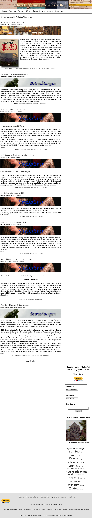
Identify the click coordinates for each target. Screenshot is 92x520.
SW (60, 509)
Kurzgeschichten (28, 509)
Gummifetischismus (74, 509)
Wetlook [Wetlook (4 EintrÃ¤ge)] (82, 485)
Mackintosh (11, 181)
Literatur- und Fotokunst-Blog (40, 5)
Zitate (20, 509)
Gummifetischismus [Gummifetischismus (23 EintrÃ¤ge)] (75, 468)
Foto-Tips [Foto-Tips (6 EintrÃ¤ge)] (80, 459)
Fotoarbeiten (13, 509)
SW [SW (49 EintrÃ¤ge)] (80, 481)
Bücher (43, 509)
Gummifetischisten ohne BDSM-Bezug (16, 259)
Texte (27, 497)
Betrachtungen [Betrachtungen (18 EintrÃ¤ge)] (79, 448)
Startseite (21, 497)
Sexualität (30, 149)
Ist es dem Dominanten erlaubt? (13, 109)
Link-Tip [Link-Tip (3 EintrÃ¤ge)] (83, 474)
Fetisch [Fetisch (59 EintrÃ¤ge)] (73, 458)
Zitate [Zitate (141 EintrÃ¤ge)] (73, 488)
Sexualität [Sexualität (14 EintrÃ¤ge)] (73, 482)
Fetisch (56, 509)
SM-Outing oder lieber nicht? (12, 193)
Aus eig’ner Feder (35, 497)
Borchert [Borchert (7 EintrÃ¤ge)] (71, 452)
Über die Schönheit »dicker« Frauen (14, 305)
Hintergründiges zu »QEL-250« (12, 22)
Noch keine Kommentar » (50, 68)
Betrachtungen (14, 68)
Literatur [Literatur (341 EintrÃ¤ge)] (73, 477)
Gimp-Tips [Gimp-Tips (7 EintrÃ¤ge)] (80, 466)
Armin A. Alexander (60, 515)
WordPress (39, 515)
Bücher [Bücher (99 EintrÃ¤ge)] (78, 451)
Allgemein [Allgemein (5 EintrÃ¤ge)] (69, 449)
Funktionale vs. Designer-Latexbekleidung (17, 155)
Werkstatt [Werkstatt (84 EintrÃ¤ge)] (73, 484)
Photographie (51, 497)
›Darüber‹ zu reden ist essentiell (13, 222)
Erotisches (26, 299)
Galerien (43, 497)
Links (57, 497)
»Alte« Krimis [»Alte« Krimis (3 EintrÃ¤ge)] (80, 489)
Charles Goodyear (20, 179)
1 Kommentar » (39, 299)
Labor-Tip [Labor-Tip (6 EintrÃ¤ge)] (69, 474)
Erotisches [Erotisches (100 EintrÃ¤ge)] (76, 455)
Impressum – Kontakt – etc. (68, 497)
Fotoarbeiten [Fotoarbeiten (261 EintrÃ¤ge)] (76, 462)
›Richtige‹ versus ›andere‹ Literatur (14, 74)
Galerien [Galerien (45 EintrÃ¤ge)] (73, 465)
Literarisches (34, 68)
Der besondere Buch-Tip (24, 68)
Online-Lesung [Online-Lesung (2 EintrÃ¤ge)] (82, 478)
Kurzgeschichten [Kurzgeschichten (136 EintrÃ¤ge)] (76, 472)
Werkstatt (40, 68)
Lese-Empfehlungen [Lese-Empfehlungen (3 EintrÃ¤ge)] (76, 474)
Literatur (6, 509)
